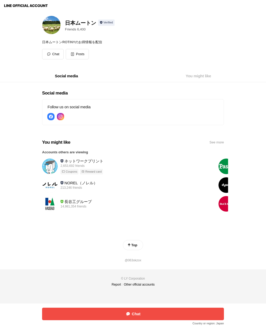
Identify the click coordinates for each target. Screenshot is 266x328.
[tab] (66, 76)
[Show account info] (106, 23)
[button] (77, 54)
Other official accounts (139, 284)
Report (116, 284)
